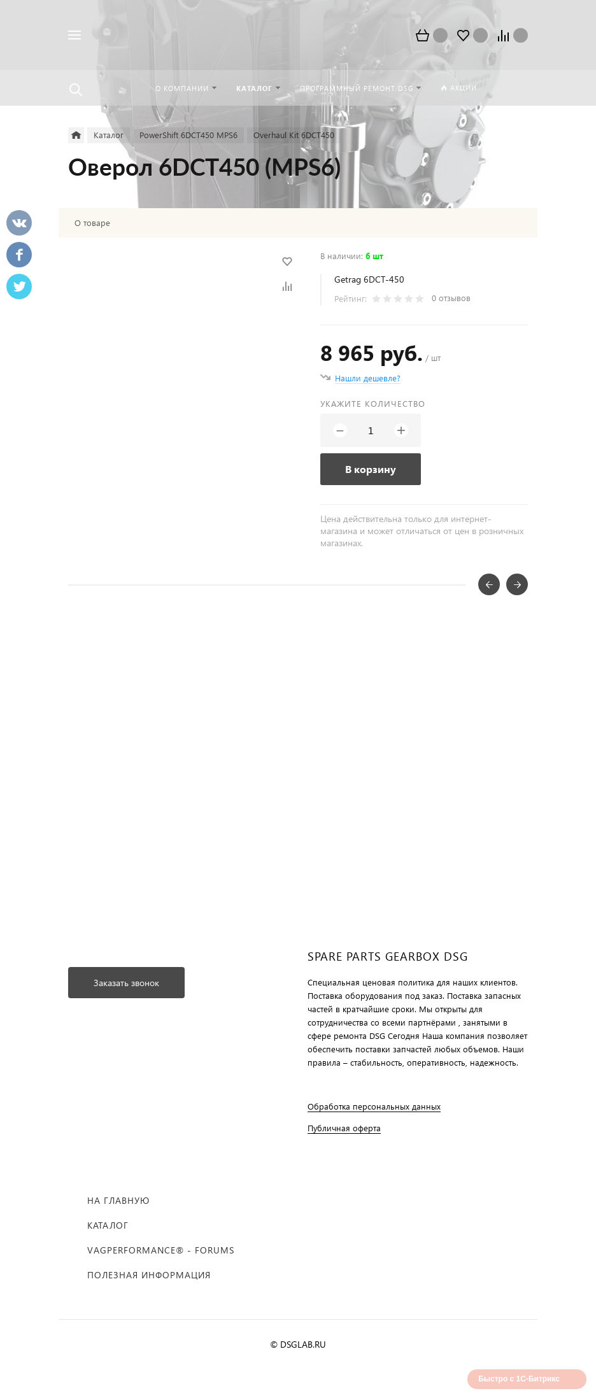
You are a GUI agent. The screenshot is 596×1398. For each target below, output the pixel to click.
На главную (118, 1200)
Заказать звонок (126, 983)
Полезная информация (149, 1275)
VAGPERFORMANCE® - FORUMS (160, 1250)
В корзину (370, 469)
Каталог (108, 1225)
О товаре (92, 223)
